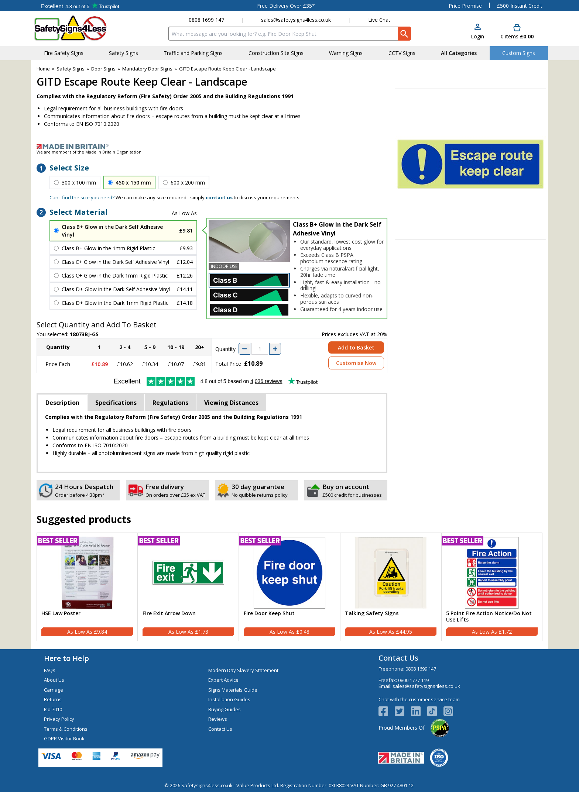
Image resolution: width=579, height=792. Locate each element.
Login (477, 36)
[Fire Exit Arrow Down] (188, 587)
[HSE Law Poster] (87, 587)
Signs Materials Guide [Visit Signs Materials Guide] (232, 689)
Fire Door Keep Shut (269, 613)
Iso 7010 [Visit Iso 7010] (53, 709)
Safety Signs (70, 68)
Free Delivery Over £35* (286, 5)
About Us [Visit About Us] (54, 679)
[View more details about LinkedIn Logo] (419, 711)
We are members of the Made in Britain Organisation (89, 152)
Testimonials (80, 5)
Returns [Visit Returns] (53, 699)
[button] (477, 32)
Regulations (170, 403)
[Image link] (289, 146)
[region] (87, 573)
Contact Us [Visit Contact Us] (220, 729)
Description (62, 403)
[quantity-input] (259, 349)
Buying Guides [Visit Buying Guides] (224, 709)
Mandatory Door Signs (147, 68)
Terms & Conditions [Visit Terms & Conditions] (66, 729)
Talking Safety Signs (371, 613)
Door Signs (103, 68)
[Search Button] (404, 34)
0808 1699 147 (206, 19)
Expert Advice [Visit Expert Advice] (223, 679)
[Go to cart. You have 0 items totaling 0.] (517, 32)
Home (43, 68)
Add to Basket (356, 347)
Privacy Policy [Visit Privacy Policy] (59, 719)
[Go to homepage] (77, 28)
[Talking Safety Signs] (390, 587)
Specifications (116, 403)
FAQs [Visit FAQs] (49, 670)
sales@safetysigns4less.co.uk (296, 19)
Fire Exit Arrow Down (169, 613)
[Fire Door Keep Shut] (289, 587)
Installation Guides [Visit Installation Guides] (229, 699)
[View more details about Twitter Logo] (403, 711)
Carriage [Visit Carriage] (53, 689)
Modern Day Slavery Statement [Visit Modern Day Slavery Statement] (243, 670)
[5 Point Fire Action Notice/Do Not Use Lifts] (491, 587)
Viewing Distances (231, 403)
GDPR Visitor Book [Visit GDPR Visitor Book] (64, 738)
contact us (219, 197)
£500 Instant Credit (519, 5)
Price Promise (465, 5)
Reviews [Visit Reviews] (217, 719)
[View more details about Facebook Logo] (386, 711)
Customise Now (356, 362)
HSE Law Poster (60, 613)
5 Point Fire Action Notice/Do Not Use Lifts (489, 616)
